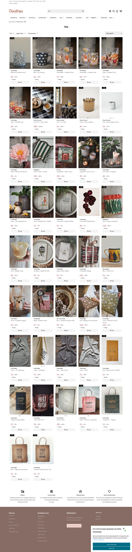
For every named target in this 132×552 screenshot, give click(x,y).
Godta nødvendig (111, 544)
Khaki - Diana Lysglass (86, 122)
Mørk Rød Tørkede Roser (87, 221)
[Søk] (66, 11)
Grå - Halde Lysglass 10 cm (111, 122)
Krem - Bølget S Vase (17, 271)
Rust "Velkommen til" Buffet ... (112, 370)
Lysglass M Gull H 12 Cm (87, 172)
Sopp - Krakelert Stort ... (110, 72)
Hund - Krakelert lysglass (18, 320)
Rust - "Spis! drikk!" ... (63, 370)
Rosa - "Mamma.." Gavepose (88, 420)
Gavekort (104, 17)
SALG (13, 21)
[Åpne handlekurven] (121, 11)
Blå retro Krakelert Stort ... (19, 72)
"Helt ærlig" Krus (39, 420)
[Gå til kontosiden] (117, 11)
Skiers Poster (61, 420)
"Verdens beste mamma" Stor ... (42, 470)
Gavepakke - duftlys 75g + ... (65, 172)
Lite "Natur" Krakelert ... (110, 172)
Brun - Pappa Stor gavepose (19, 469)
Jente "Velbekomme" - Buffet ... (43, 221)
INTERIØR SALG (19, 21)
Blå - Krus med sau (39, 72)
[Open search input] (114, 11)
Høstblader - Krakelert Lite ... (88, 72)
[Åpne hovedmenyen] (110, 11)
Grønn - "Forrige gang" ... (18, 370)
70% (25, 21)
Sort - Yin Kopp (61, 122)
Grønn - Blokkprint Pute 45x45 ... (110, 322)
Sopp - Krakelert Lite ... (17, 122)
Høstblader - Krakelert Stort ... (66, 72)
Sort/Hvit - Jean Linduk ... (41, 122)
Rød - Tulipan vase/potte (110, 221)
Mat (87, 17)
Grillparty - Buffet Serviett (42, 271)
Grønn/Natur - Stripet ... (41, 172)
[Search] (83, 11)
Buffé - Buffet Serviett (40, 320)
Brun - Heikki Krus (108, 271)
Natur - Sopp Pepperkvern (19, 221)
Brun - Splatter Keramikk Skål (65, 320)
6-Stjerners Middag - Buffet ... (65, 221)
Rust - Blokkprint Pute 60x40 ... (88, 322)
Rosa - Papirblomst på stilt (19, 172)
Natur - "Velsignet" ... (40, 370)
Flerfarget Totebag (85, 271)
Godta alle (111, 548)
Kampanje (13, 17)
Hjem (10, 21)
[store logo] (16, 11)
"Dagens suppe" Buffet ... (18, 420)
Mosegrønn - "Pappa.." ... (110, 420)
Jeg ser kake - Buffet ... (63, 271)
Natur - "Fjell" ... (84, 370)
